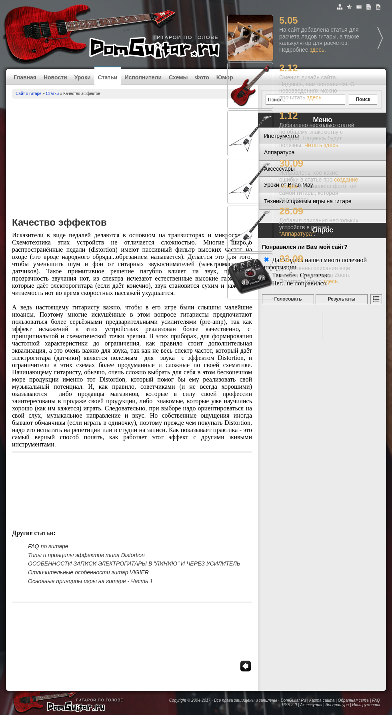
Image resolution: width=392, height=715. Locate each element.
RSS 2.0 (289, 705)
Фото (202, 77)
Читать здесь (321, 145)
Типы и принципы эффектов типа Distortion (86, 555)
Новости (55, 77)
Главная (25, 77)
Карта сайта (321, 700)
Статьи (108, 77)
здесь (317, 49)
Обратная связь (353, 700)
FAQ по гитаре (48, 546)
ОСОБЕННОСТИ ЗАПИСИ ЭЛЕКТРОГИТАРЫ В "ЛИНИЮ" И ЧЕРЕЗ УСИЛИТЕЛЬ (134, 563)
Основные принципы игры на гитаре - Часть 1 (90, 581)
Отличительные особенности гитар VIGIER (88, 572)
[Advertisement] (132, 159)
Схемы (178, 77)
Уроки (82, 77)
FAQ (376, 700)
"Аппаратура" (296, 233)
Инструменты (366, 705)
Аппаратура (337, 705)
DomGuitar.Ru (293, 700)
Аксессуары (311, 705)
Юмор (224, 77)
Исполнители (143, 77)
